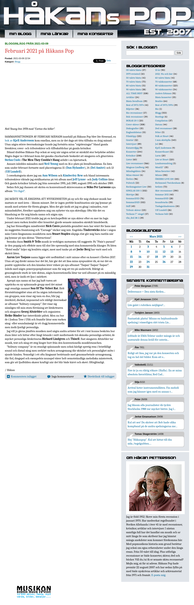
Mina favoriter (162, 171)
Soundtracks (161, 202)
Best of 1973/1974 (135, 104)
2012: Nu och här (163, 73)
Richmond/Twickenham (167, 182)
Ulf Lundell (13, 171)
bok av (19, 140)
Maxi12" (159, 167)
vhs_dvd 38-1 (132, 217)
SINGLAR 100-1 (133, 190)
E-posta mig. (158, 575)
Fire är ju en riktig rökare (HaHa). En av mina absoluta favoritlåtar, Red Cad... (155, 372)
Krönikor (130, 155)
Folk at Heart (162, 136)
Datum (158, 124)
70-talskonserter (163, 81)
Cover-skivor (132, 124)
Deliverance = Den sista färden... (146, 291)
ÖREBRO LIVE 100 (164, 178)
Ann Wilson (49, 175)
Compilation (161, 120)
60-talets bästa (162, 77)
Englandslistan (133, 132)
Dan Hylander (76, 167)
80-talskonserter (163, 85)
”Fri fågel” (19, 191)
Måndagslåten (133, 171)
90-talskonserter (163, 89)
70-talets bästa (133, 81)
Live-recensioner (134, 163)
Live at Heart (161, 159)
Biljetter (130, 108)
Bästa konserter (163, 97)
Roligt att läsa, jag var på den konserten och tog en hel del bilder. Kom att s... (153, 355)
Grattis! (130, 140)
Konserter (131, 151)
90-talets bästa (133, 89)
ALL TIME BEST (134, 93)
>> (180, 236)
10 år (157, 69)
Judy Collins (99, 179)
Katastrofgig (132, 147)
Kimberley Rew (73, 175)
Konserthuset (162, 151)
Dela (108, 60)
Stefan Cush (12, 160)
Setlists (158, 186)
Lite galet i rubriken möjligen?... (146, 305)
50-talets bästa (133, 77)
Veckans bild (161, 213)
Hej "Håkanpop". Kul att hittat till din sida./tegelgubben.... (150, 441)
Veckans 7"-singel (135, 213)
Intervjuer (131, 143)
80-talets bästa (133, 85)
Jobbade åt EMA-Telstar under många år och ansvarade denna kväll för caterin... (154, 337)
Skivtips (130, 194)
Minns (158, 175)
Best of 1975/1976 (164, 104)
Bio (156, 108)
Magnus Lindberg (135, 167)
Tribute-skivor (133, 210)
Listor (129, 159)
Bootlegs (159, 116)
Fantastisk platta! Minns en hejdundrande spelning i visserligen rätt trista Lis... (153, 320)
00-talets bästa (133, 69)
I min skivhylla (163, 140)
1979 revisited (133, 73)
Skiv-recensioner (163, 190)
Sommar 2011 (162, 194)
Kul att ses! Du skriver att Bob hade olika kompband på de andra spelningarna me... (152, 424)
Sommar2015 (161, 198)
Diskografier (132, 128)
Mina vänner (132, 175)
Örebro (129, 178)
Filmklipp (131, 136)
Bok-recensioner (134, 116)
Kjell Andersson (163, 147)
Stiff (128, 206)
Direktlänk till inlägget (99, 376)
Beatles (159, 101)
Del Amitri (98, 167)
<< (131, 236)
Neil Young (51, 164)
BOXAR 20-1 (132, 120)
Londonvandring (163, 163)
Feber (158, 132)
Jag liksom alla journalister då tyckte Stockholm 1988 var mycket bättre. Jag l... (152, 407)
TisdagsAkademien (165, 206)
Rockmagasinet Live (136, 186)
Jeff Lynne (79, 179)
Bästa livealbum (134, 101)
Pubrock (130, 182)
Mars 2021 (155, 236)
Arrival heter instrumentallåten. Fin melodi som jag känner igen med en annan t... (153, 389)
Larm (158, 155)
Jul (156, 143)
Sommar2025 (133, 202)
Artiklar (130, 97)
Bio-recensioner (134, 112)
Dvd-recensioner (163, 128)
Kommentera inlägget (21, 376)
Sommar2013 (132, 198)
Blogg (17, 61)
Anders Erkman (163, 93)
